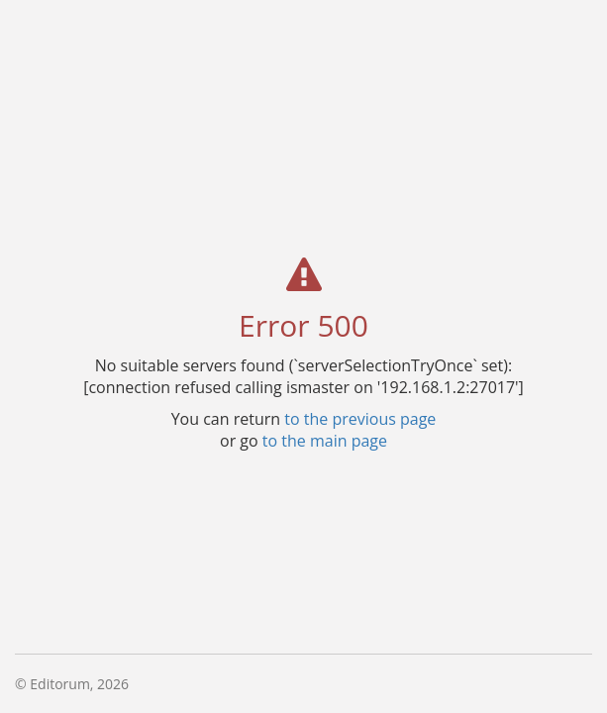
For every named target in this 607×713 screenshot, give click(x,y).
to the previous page (360, 418)
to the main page (324, 440)
